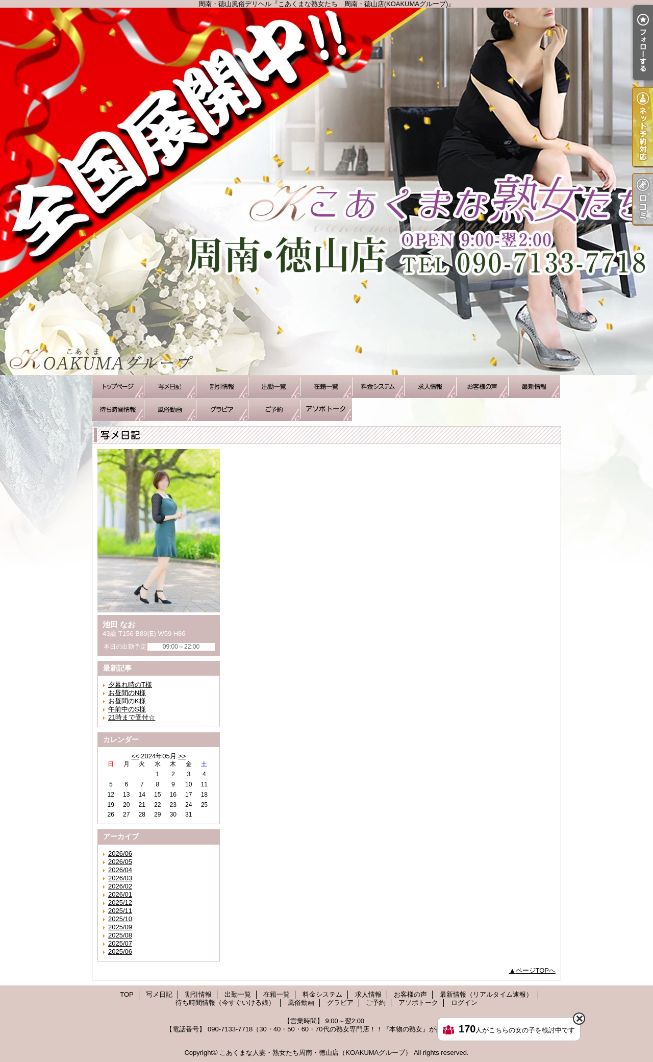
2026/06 (120, 853)
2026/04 (120, 870)
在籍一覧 (326, 386)
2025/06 (120, 951)
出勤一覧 (274, 386)
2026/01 (120, 894)
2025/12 (120, 902)
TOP (118, 386)
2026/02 (120, 886)
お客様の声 (482, 386)
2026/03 (120, 878)
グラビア (222, 409)
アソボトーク (326, 409)
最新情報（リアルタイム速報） (534, 386)
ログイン (464, 1002)
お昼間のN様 (127, 693)
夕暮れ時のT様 (130, 684)
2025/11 (120, 911)
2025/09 (120, 927)
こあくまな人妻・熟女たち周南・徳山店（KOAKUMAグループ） (315, 1052)
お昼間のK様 (127, 701)
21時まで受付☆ (131, 717)
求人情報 (430, 386)
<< (135, 756)
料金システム (378, 386)
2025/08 (120, 935)
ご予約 (274, 409)
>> (182, 756)
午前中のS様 (127, 709)
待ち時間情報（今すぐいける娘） (118, 409)
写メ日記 (170, 386)
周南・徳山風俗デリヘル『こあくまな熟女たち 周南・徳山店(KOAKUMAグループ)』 (326, 191)
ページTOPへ (536, 970)
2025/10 (120, 919)
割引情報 (222, 386)
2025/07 (120, 943)
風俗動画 (170, 409)
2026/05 (120, 862)
